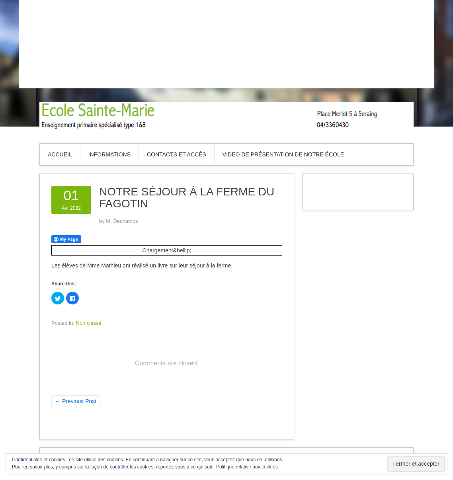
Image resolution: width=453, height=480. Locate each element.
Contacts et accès (176, 154)
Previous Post (75, 401)
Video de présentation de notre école (283, 154)
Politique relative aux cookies (247, 467)
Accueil (60, 154)
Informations (109, 154)
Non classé (88, 323)
